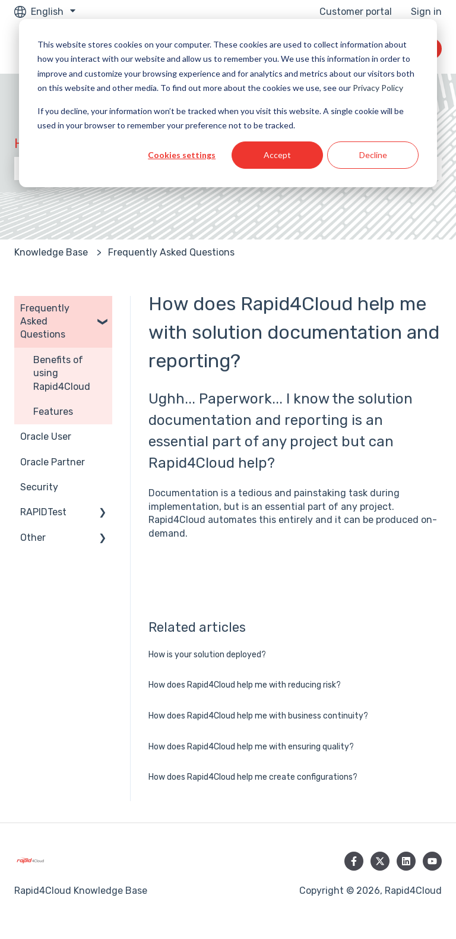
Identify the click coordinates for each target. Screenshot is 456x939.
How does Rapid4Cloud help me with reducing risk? (244, 685)
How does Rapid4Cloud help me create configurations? (252, 777)
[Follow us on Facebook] (353, 861)
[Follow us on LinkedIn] (406, 861)
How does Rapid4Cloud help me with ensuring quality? (251, 747)
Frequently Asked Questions (171, 252)
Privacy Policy (378, 88)
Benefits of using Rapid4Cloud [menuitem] (61, 373)
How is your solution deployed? (207, 655)
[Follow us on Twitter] (380, 861)
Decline (373, 155)
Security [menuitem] (39, 487)
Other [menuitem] (33, 537)
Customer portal (355, 11)
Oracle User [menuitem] (45, 436)
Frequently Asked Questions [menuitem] (44, 322)
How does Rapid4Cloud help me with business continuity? (258, 716)
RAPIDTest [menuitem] (43, 512)
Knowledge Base (51, 252)
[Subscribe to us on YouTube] (432, 861)
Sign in (426, 11)
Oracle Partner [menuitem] (52, 462)
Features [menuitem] (53, 411)
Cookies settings (182, 155)
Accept (277, 155)
